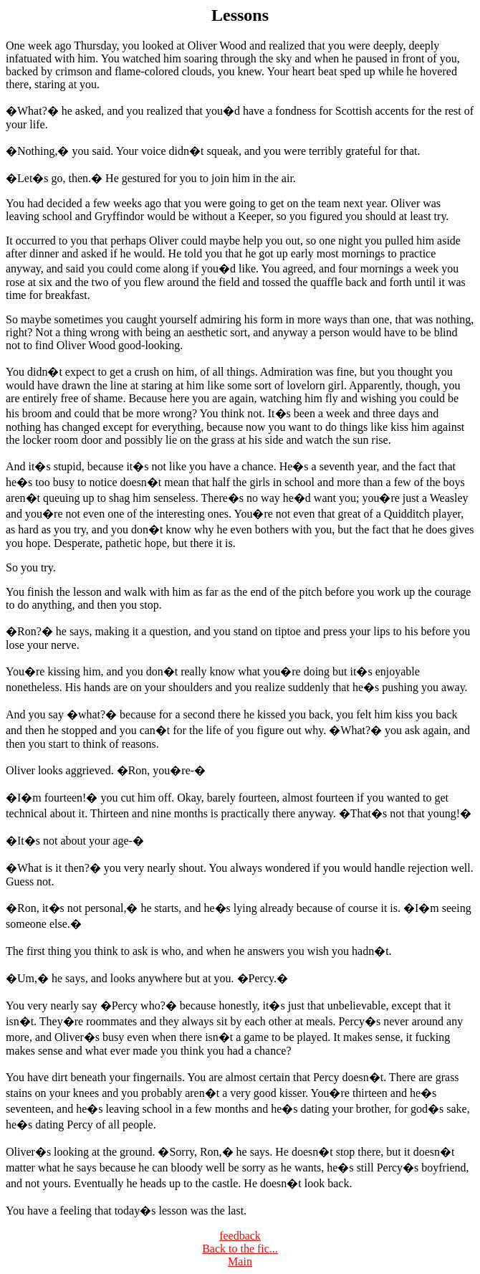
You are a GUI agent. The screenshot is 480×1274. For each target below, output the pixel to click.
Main (240, 1261)
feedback (240, 1236)
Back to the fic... (240, 1248)
